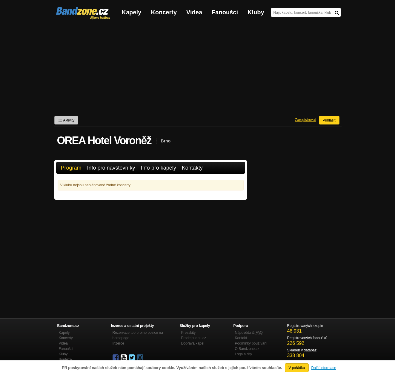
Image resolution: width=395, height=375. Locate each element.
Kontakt (241, 338)
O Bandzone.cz (247, 349)
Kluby (256, 12)
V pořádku (297, 368)
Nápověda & (249, 333)
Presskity (188, 333)
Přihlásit (329, 120)
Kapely (132, 12)
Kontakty (192, 167)
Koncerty (164, 12)
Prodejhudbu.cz (193, 338)
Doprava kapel (192, 343)
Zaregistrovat (305, 120)
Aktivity (66, 120)
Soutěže (65, 359)
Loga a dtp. (244, 354)
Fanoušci (225, 12)
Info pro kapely (158, 167)
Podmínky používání (251, 343)
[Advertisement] (198, 69)
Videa (194, 12)
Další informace (323, 368)
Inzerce (118, 343)
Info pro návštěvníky (111, 167)
